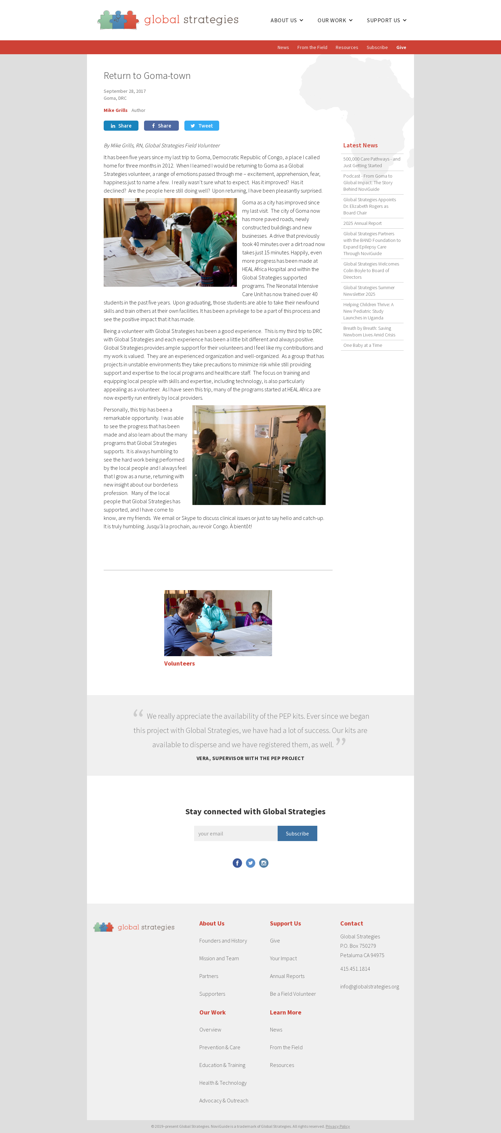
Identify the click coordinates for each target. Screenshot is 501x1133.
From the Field (312, 47)
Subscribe (377, 47)
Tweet (202, 125)
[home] (180, 20)
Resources (347, 47)
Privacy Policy (338, 1126)
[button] (287, 20)
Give (401, 47)
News (283, 47)
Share (121, 125)
